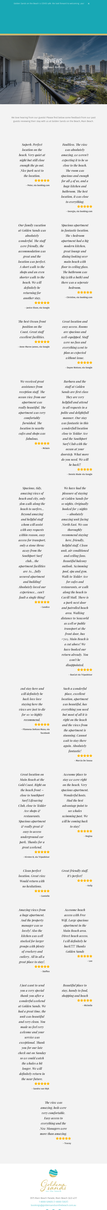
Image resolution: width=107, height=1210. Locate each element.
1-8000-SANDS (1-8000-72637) (53, 1201)
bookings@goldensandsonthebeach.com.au (53, 1205)
